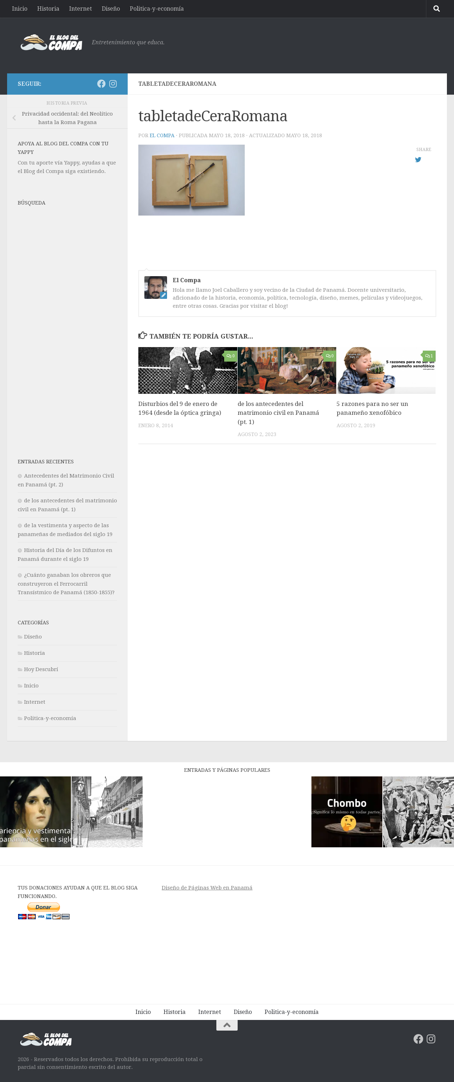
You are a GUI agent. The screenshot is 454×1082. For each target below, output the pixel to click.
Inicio (19, 8)
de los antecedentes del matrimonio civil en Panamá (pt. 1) (278, 412)
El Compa (162, 135)
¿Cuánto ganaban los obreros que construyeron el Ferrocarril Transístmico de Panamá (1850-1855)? (66, 584)
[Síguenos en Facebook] (101, 83)
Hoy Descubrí (41, 669)
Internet (80, 8)
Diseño (111, 8)
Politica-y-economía (157, 8)
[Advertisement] (307, 44)
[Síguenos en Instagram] (113, 83)
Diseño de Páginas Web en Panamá (207, 888)
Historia (48, 8)
